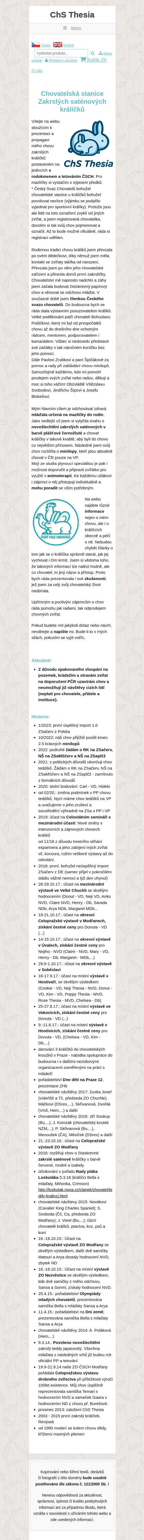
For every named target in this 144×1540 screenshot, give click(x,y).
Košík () (93, 60)
